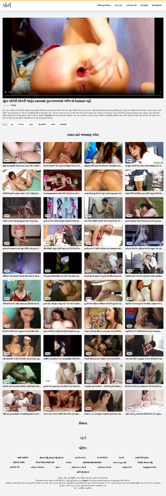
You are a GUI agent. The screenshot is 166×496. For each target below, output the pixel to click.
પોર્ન (76, 488)
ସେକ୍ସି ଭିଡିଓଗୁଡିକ (142, 458)
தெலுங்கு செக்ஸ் (149, 467)
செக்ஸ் (68, 462)
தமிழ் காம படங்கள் (79, 467)
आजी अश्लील (22, 458)
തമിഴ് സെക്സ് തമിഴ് (119, 462)
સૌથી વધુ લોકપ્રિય (104, 5)
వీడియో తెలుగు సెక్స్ (145, 462)
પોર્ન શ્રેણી (144, 5)
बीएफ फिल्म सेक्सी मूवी (45, 462)
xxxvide (63, 124)
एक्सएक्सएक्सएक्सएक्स (92, 462)
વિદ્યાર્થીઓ (42, 124)
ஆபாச (57, 467)
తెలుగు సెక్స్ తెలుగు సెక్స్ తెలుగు (52, 458)
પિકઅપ (21, 124)
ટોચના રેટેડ (118, 5)
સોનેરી (53, 124)
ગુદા (12, 124)
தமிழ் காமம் (127, 467)
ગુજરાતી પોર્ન (14, 467)
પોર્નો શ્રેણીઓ (156, 5)
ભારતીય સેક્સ (80, 458)
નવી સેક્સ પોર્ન (131, 5)
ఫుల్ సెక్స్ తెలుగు (83, 472)
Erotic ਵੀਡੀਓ (19, 462)
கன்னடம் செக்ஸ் (37, 467)
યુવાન (31, 124)
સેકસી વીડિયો (102, 458)
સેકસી (121, 458)
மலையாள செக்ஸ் (104, 467)
